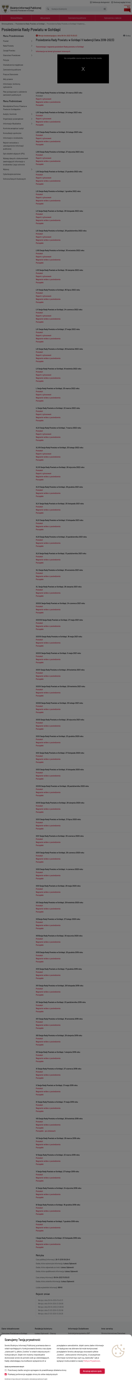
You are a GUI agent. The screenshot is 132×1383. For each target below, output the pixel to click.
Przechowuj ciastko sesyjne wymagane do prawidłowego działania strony (35, 1370)
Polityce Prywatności (91, 1361)
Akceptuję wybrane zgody (92, 1371)
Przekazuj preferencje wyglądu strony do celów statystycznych (31, 1374)
